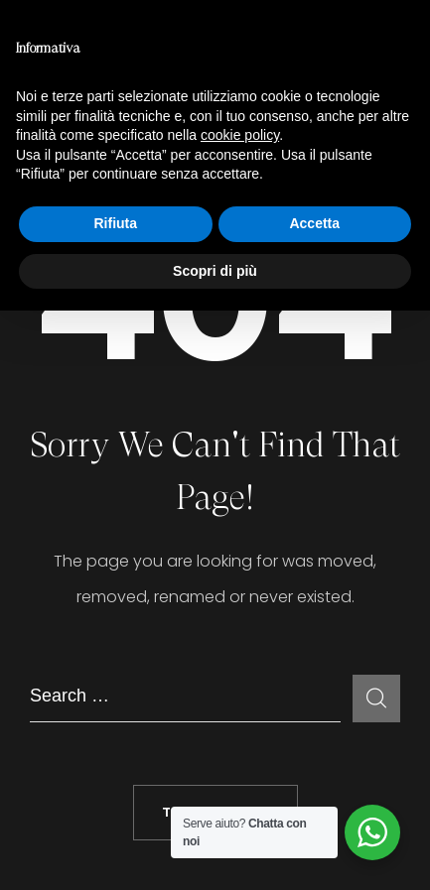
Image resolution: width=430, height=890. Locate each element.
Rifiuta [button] (115, 223)
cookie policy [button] (240, 135)
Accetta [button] (314, 223)
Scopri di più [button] (215, 271)
